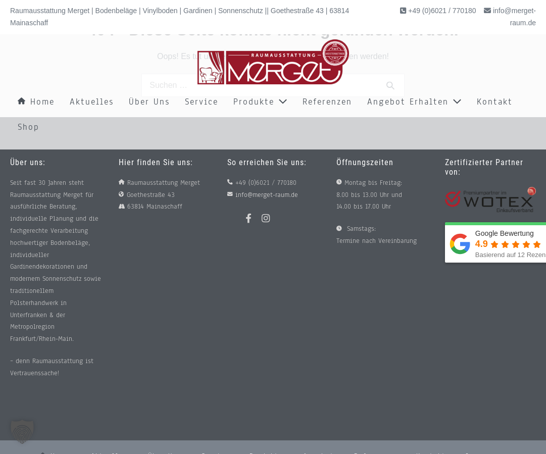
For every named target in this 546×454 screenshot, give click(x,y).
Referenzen (327, 102)
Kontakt (495, 102)
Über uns (149, 102)
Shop (28, 127)
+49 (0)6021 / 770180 (441, 11)
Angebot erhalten (414, 102)
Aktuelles (92, 102)
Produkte (260, 102)
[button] (22, 432)
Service (201, 102)
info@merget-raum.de (266, 194)
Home (36, 102)
